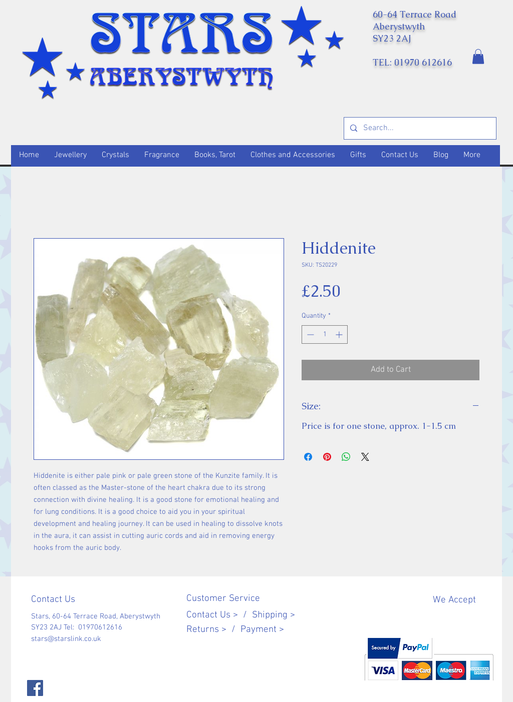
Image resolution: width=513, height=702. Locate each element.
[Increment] (340, 334)
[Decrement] (309, 334)
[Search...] (419, 128)
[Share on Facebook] (308, 457)
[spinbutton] (325, 334)
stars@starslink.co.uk (66, 638)
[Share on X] (365, 457)
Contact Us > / (219, 615)
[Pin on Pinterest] (327, 457)
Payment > (262, 629)
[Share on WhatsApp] (346, 457)
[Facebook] (35, 688)
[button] (478, 56)
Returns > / (213, 629)
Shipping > (273, 615)
